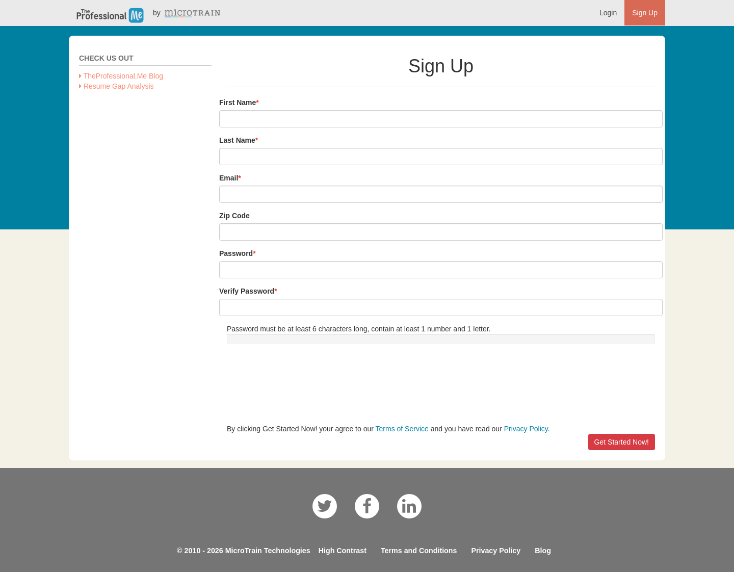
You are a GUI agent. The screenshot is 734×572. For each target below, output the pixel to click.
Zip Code (234, 216)
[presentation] (304, 383)
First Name (237, 102)
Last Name (237, 140)
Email (228, 178)
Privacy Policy (526, 429)
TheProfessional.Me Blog (121, 76)
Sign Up (645, 13)
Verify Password (246, 291)
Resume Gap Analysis (116, 86)
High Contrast (342, 551)
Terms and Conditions (419, 551)
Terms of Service (402, 429)
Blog (543, 551)
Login (608, 13)
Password (236, 253)
